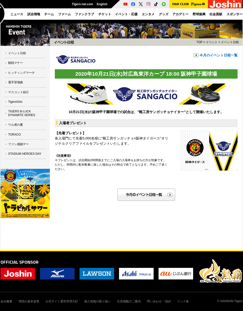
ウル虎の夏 (15, 124)
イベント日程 (17, 53)
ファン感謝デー (18, 144)
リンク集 (183, 301)
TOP (199, 42)
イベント (212, 42)
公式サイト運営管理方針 (61, 301)
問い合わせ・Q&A (159, 301)
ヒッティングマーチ (21, 72)
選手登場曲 (15, 82)
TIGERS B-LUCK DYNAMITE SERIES (21, 113)
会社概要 (6, 301)
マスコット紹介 (18, 92)
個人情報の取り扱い (97, 301)
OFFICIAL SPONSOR (19, 262)
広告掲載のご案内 (129, 301)
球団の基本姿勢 (29, 301)
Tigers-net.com (82, 4)
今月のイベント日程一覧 (219, 55)
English (102, 4)
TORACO (14, 134)
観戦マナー (15, 63)
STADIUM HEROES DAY (24, 154)
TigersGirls (15, 102)
